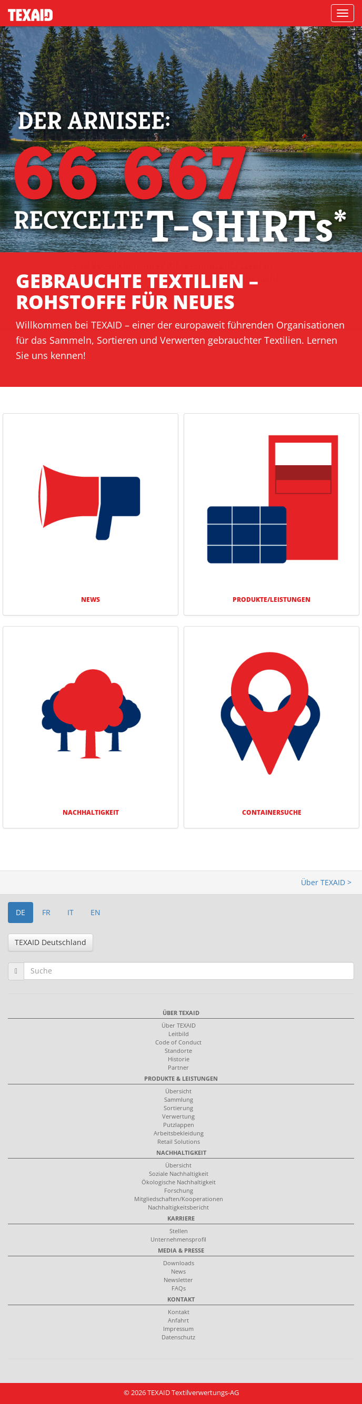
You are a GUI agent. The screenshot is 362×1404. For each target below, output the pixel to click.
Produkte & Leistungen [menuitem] (181, 1078)
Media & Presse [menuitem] (181, 1250)
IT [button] (70, 912)
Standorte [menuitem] (178, 1050)
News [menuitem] (178, 1271)
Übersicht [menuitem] (178, 1091)
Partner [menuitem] (178, 1067)
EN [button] (95, 912)
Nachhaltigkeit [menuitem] (181, 1152)
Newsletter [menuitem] (178, 1280)
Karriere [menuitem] (181, 1218)
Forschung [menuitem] (178, 1190)
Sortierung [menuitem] (178, 1108)
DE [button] (20, 912)
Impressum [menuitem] (178, 1329)
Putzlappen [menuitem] (178, 1125)
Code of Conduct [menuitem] (178, 1042)
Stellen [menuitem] (178, 1231)
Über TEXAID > (326, 882)
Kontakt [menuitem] (181, 1299)
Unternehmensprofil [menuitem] (178, 1239)
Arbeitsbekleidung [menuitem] (179, 1133)
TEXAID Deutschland (50, 942)
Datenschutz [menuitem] (178, 1337)
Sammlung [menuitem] (178, 1099)
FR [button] (46, 912)
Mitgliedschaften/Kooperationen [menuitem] (178, 1199)
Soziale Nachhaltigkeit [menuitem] (178, 1173)
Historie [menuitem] (178, 1059)
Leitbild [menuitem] (178, 1034)
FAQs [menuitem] (179, 1288)
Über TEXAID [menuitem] (181, 1013)
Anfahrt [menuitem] (178, 1320)
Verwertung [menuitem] (178, 1116)
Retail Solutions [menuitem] (178, 1141)
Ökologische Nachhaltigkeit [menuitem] (179, 1182)
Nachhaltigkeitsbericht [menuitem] (178, 1207)
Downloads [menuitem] (178, 1263)
